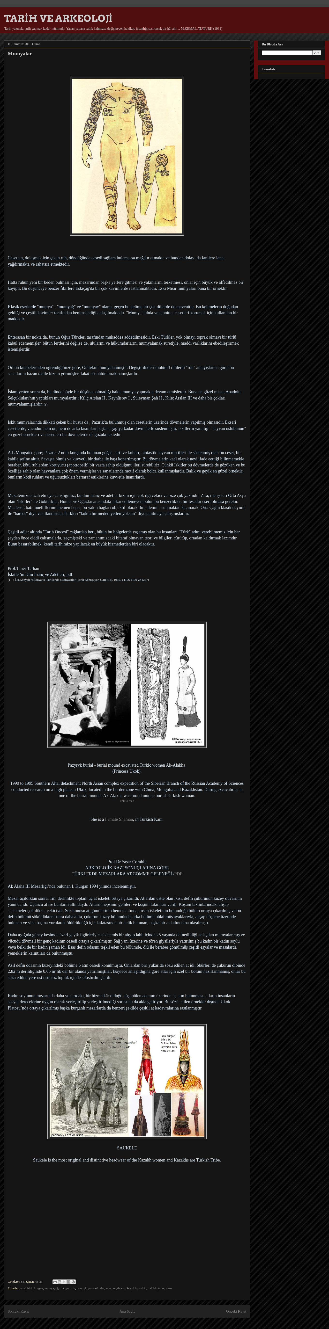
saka (109, 1288)
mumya (49, 1288)
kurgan (38, 1288)
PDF (178, 873)
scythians (119, 1288)
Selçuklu (131, 1288)
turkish (152, 1288)
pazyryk (82, 1288)
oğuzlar (60, 1288)
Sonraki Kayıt (18, 1311)
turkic (142, 1288)
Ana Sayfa (127, 1311)
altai (23, 1288)
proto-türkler (96, 1288)
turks (161, 1288)
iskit (30, 1288)
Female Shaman (119, 819)
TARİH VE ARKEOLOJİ (58, 18)
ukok (169, 1288)
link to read (127, 801)
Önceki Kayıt (236, 1311)
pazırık (70, 1288)
